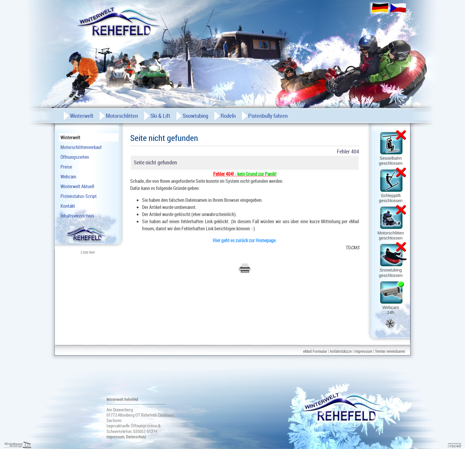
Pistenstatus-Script (78, 196)
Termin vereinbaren (390, 351)
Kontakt (67, 206)
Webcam (68, 176)
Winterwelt (70, 137)
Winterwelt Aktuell (77, 186)
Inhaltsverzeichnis (77, 215)
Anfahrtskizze (341, 351)
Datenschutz (136, 437)
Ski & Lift (160, 116)
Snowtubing (195, 116)
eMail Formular (315, 351)
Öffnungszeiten (74, 157)
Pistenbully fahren (268, 116)
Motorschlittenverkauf (81, 147)
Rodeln (228, 116)
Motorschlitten (122, 116)
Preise (66, 167)
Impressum (363, 351)
